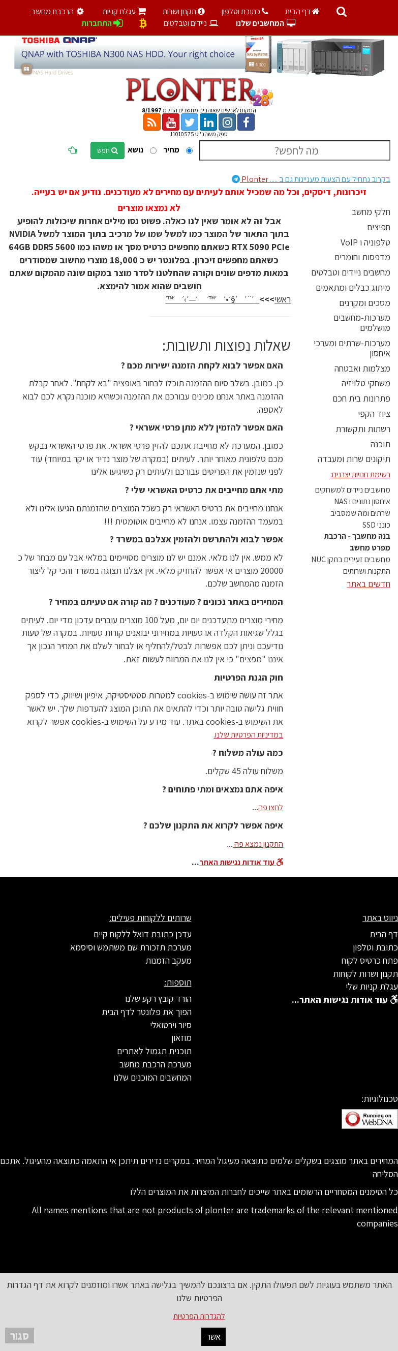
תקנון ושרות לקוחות (365, 973)
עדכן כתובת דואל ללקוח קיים (143, 934)
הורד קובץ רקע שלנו (158, 998)
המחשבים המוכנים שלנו (152, 1077)
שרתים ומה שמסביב (360, 513)
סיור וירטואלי (171, 1025)
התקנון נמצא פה (258, 844)
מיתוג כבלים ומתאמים (353, 287)
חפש (107, 150)
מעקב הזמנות (168, 960)
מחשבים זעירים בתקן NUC (350, 559)
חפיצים (378, 227)
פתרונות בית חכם (361, 398)
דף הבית (302, 11)
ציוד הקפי (374, 413)
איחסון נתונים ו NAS (362, 501)
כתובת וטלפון (245, 11)
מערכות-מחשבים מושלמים (361, 322)
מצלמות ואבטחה (362, 368)
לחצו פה (270, 807)
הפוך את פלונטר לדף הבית (147, 1012)
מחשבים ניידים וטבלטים (350, 272)
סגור (19, 1335)
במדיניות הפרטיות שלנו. (248, 734)
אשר (213, 1336)
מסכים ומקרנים (364, 303)
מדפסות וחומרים (362, 257)
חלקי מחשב (371, 212)
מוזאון (181, 1037)
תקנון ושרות (184, 11)
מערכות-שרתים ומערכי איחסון (352, 348)
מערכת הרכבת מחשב (155, 1064)
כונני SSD (376, 524)
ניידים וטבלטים (191, 23)
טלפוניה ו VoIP (365, 242)
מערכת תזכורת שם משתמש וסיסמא (131, 947)
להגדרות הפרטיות (199, 1316)
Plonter (311, 179)
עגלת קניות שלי (372, 986)
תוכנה (380, 444)
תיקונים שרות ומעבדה (354, 459)
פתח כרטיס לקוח (370, 960)
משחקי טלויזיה (366, 383)
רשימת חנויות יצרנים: (360, 474)
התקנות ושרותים (366, 571)
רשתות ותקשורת (362, 429)
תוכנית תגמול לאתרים (154, 1051)
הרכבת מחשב (58, 11)
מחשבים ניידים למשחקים (352, 489)
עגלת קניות (124, 11)
